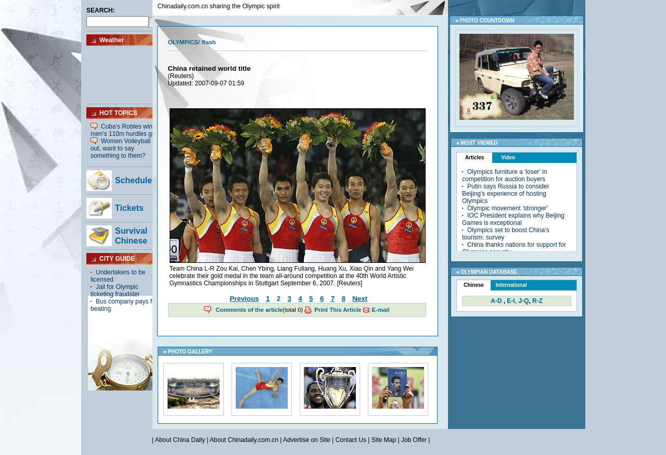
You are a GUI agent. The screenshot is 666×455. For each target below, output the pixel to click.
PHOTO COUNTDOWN (486, 20)
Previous (244, 298)
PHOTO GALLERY (190, 352)
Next (359, 298)
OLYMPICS (183, 42)
